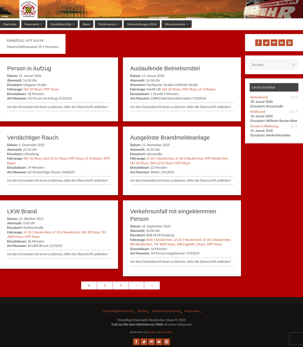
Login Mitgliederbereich (118, 311)
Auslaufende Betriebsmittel (165, 68)
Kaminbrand (259, 97)
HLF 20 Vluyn (33, 89)
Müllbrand (257, 112)
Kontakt (143, 311)
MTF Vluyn (51, 89)
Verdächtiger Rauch (33, 137)
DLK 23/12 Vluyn (55, 158)
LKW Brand (22, 211)
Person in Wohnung (264, 126)
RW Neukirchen (141, 244)
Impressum (192, 311)
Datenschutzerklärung (166, 311)
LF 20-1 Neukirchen (160, 158)
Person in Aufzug (29, 68)
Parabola (153, 332)
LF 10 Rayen (207, 89)
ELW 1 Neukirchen (159, 240)
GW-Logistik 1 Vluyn (191, 244)
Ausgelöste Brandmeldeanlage (170, 137)
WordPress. (167, 332)
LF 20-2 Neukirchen (189, 158)
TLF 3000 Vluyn (164, 244)
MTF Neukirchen (216, 158)
